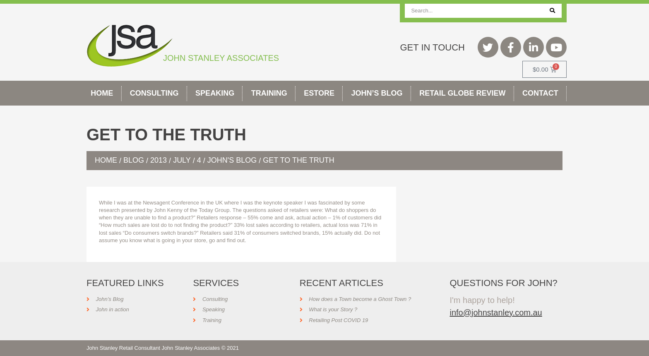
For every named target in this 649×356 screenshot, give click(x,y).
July (182, 160)
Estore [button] (319, 93)
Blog (133, 160)
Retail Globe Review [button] (462, 93)
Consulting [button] (154, 93)
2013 (158, 160)
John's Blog (232, 160)
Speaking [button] (214, 93)
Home (102, 93)
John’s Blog (377, 93)
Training (269, 93)
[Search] (552, 11)
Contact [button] (540, 93)
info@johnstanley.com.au (495, 312)
